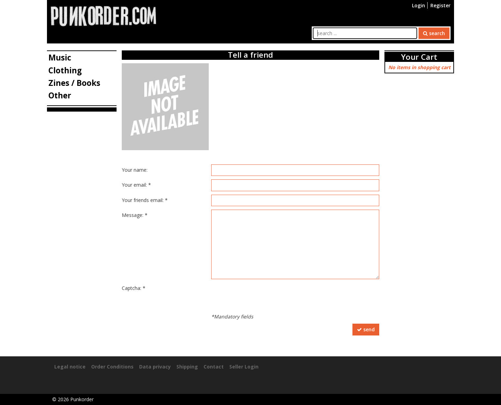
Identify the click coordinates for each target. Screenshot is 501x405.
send (366, 329)
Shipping (187, 366)
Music (59, 57)
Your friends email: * (145, 200)
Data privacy (155, 366)
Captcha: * (133, 288)
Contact (214, 366)
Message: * (135, 215)
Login (418, 5)
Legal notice (70, 366)
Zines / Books (74, 83)
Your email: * (136, 184)
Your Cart (419, 56)
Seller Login (244, 366)
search (434, 33)
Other (59, 95)
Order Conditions (112, 366)
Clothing (65, 70)
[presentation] (264, 296)
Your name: (135, 170)
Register (440, 5)
